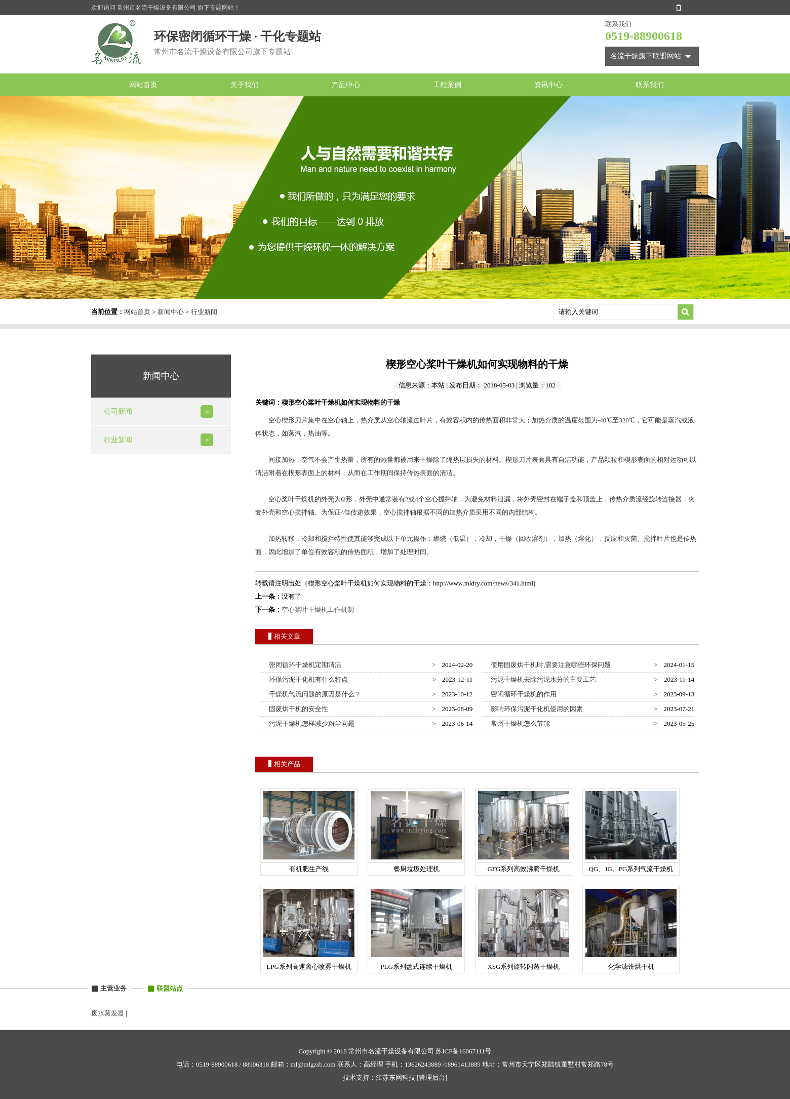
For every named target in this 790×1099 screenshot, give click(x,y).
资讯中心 (548, 85)
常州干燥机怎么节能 (519, 723)
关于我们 (244, 85)
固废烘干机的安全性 (297, 709)
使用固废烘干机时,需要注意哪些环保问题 (549, 665)
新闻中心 (170, 312)
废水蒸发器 (107, 1013)
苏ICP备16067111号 (463, 1051)
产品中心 (346, 85)
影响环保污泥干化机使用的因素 (535, 709)
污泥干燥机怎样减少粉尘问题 (310, 723)
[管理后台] (432, 1077)
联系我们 (650, 85)
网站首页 (143, 85)
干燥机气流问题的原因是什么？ (314, 694)
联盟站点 (169, 988)
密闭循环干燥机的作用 (522, 694)
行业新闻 (204, 312)
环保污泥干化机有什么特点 (307, 679)
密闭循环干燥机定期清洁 (304, 665)
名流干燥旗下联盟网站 (645, 56)
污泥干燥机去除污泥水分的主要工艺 (542, 679)
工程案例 (447, 85)
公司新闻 (118, 411)
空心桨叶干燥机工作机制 (318, 609)
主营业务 (113, 988)
